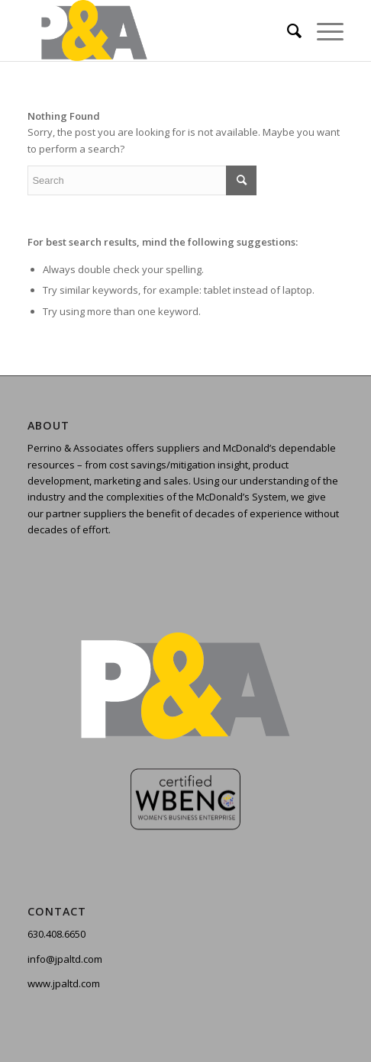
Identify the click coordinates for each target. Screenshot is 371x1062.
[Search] (287, 30)
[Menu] (323, 30)
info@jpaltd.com (64, 959)
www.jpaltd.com (63, 983)
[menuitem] (287, 30)
